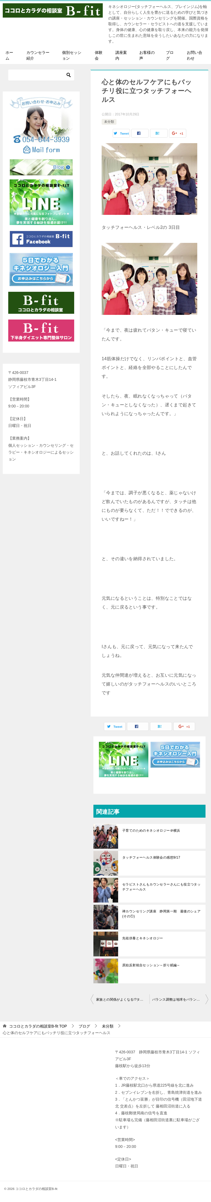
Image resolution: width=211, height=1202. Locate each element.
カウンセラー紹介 (37, 55)
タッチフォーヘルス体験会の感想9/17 (151, 857)
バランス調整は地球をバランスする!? (180, 999)
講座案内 (121, 55)
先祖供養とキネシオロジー (142, 938)
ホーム (9, 55)
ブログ (170, 55)
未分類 (109, 122)
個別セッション (71, 55)
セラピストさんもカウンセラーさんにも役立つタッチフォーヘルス (161, 886)
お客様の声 (147, 55)
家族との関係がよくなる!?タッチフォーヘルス (122, 999)
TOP (38, 1026)
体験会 (98, 55)
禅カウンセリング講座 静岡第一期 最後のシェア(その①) (161, 913)
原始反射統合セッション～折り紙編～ (151, 965)
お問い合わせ (194, 55)
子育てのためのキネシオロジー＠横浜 (151, 830)
